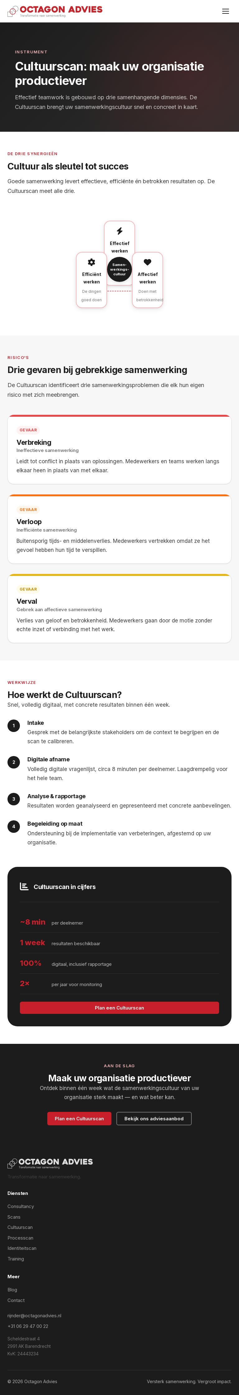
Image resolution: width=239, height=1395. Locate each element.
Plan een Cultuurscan (119, 1008)
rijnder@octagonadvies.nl (34, 1316)
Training (15, 1259)
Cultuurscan (20, 1227)
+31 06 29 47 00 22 (27, 1326)
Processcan (20, 1238)
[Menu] (226, 11)
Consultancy (20, 1206)
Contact (16, 1300)
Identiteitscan (21, 1248)
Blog (12, 1290)
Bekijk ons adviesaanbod (154, 1119)
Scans (14, 1217)
